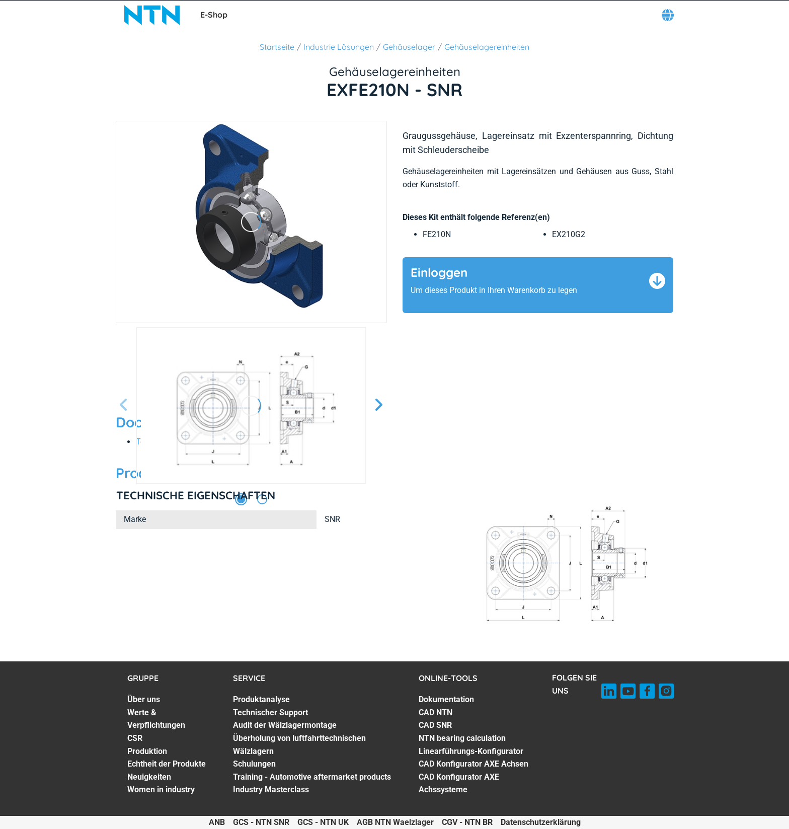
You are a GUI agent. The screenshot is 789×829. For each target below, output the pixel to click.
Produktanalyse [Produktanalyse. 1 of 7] (261, 699)
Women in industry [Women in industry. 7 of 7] (161, 789)
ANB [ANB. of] (217, 822)
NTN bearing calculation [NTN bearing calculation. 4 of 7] (462, 738)
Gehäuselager (409, 47)
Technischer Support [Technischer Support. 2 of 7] (270, 712)
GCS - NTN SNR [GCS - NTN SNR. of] (261, 822)
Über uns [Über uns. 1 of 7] (143, 699)
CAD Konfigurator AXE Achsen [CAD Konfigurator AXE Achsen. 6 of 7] (473, 764)
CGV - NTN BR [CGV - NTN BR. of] (467, 822)
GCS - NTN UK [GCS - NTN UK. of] (323, 822)
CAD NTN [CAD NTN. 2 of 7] (435, 712)
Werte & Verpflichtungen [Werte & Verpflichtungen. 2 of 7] (156, 719)
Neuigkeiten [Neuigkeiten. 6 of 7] (149, 777)
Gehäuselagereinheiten (486, 47)
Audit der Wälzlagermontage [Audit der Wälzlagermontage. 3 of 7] (285, 725)
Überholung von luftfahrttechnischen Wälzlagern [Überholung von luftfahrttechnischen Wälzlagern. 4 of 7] (299, 744)
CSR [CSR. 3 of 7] (134, 738)
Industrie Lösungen (338, 47)
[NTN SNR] (152, 15)
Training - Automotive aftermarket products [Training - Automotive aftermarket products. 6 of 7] (312, 777)
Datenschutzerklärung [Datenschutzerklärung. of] (541, 822)
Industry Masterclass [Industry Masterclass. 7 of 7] (271, 789)
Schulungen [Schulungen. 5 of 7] (254, 764)
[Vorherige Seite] (124, 405)
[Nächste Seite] (378, 405)
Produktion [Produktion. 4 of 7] (147, 751)
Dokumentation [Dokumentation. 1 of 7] (446, 699)
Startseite (277, 47)
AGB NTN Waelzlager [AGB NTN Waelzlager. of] (395, 822)
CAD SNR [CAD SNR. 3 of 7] (435, 725)
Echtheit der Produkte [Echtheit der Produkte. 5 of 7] (166, 764)
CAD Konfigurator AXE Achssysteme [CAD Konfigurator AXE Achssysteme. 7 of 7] (459, 783)
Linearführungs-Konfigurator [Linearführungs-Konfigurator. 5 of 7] (471, 751)
